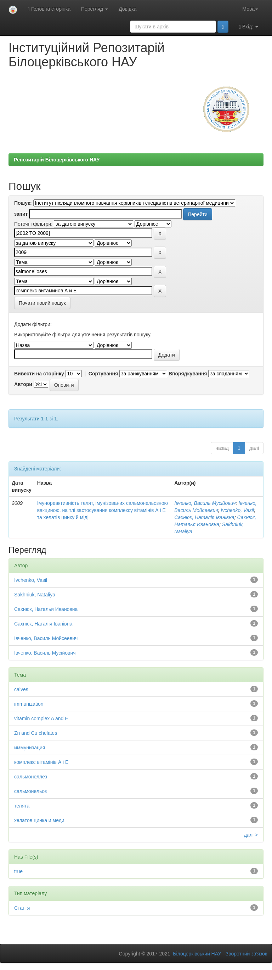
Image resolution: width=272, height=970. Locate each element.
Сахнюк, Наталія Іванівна (204, 517)
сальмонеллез (30, 776)
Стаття (22, 908)
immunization (28, 704)
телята (21, 806)
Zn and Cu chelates (35, 733)
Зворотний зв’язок (246, 954)
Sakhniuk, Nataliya (34, 594)
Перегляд (94, 9)
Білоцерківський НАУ (197, 954)
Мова (250, 9)
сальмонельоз (30, 791)
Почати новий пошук (42, 303)
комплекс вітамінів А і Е (41, 762)
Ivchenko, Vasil (237, 510)
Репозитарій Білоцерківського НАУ (57, 159)
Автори (23, 384)
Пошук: (23, 203)
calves (21, 689)
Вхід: (248, 27)
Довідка (127, 9)
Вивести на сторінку (39, 373)
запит (21, 214)
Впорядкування (188, 373)
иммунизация (29, 747)
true (18, 871)
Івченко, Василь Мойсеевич (46, 638)
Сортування (103, 373)
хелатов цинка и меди (39, 820)
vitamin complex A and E (41, 718)
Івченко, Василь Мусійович (205, 503)
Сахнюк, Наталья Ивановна (46, 609)
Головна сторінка (49, 9)
